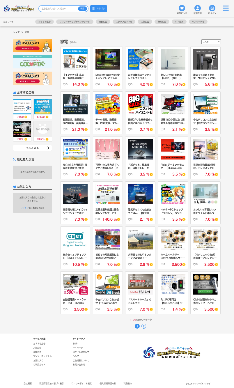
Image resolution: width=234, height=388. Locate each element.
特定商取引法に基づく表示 (51, 383)
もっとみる (38, 148)
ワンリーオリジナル (42, 356)
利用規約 (127, 383)
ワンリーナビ (198, 22)
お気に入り (182, 9)
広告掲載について (81, 360)
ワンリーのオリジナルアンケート (74, 22)
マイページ (78, 348)
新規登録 (198, 9)
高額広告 (103, 22)
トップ (16, 32)
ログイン (212, 9)
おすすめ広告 (44, 22)
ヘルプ (76, 356)
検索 (82, 9)
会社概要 (28, 383)
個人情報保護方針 (108, 383)
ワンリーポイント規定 (81, 383)
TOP (75, 344)
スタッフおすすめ (124, 22)
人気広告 (145, 22)
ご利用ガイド (39, 365)
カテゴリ (99, 8)
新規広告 (162, 22)
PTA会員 (179, 22)
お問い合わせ (79, 365)
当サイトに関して (81, 352)
